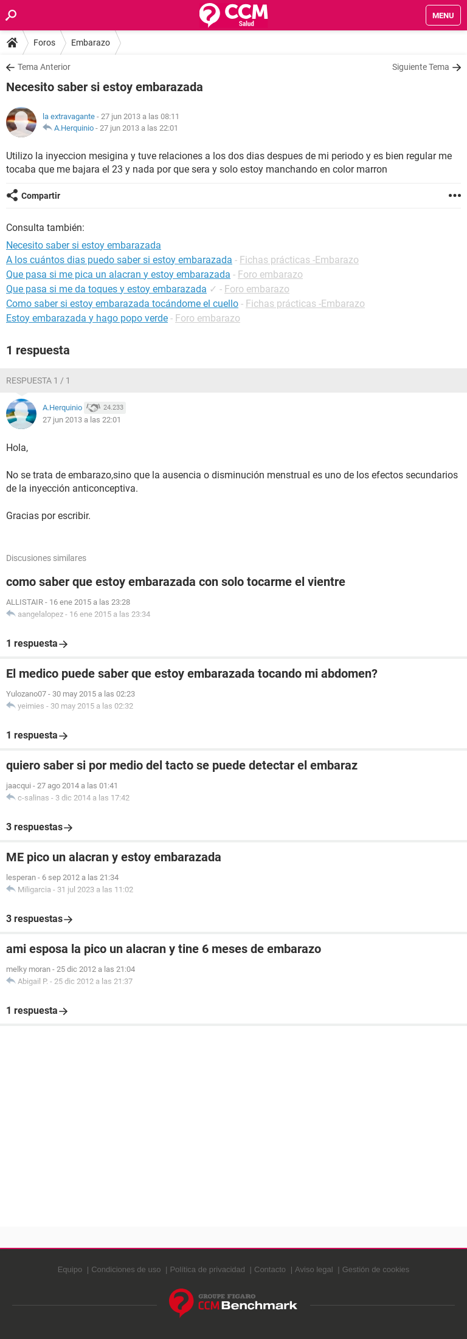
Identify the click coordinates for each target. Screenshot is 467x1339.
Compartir (40, 196)
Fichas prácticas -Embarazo (299, 260)
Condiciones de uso (126, 1269)
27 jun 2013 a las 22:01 (139, 128)
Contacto (270, 1269)
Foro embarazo (270, 274)
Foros (44, 42)
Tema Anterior (44, 67)
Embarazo (90, 42)
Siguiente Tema (420, 67)
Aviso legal (314, 1269)
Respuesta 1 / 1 (38, 380)
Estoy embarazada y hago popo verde (87, 318)
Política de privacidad (207, 1269)
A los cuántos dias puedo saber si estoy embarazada (119, 260)
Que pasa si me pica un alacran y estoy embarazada (118, 274)
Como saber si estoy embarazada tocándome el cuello (122, 303)
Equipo (70, 1269)
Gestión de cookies (376, 1269)
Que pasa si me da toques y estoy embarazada (106, 289)
